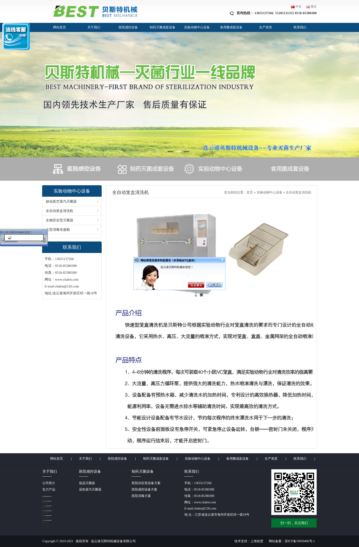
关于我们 (93, 27)
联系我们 (300, 27)
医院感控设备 (128, 27)
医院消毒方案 (141, 496)
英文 (314, 6)
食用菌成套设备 (231, 27)
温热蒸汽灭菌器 (90, 489)
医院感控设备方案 (144, 489)
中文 (299, 6)
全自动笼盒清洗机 (298, 192)
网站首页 (59, 27)
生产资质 (265, 27)
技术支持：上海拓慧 (248, 541)
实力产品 (48, 489)
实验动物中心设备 (197, 27)
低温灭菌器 (87, 483)
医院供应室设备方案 (146, 483)
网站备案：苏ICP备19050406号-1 (292, 541)
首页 (250, 192)
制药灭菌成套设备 (162, 27)
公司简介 (48, 483)
